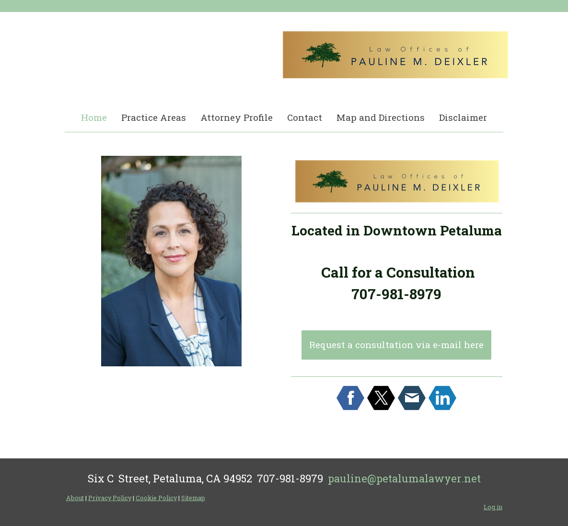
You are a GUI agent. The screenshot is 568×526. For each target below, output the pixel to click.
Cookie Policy (156, 498)
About (75, 498)
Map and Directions (380, 117)
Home (94, 117)
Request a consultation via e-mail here (396, 345)
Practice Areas (153, 117)
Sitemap (193, 498)
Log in (493, 507)
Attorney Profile (236, 117)
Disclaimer (463, 117)
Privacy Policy (109, 498)
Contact (304, 117)
